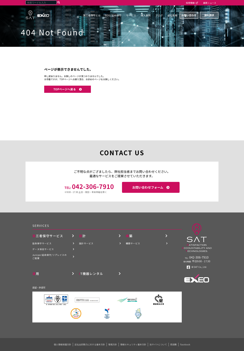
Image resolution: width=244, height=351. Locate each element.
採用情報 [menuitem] (190, 2)
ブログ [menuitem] (159, 15)
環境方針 (112, 344)
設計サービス (86, 243)
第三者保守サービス (47, 236)
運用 (35, 273)
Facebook (185, 344)
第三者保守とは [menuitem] (92, 15)
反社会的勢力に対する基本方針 (90, 344)
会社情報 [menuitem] (172, 15)
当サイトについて (158, 344)
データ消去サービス (43, 249)
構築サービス (133, 243)
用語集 (173, 344)
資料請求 (209, 15)
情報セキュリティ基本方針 (133, 344)
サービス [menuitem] (131, 15)
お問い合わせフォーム (147, 187)
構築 (129, 236)
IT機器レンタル (91, 273)
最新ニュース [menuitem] (209, 2)
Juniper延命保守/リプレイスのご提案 (49, 256)
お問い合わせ (188, 15)
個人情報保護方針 (62, 344)
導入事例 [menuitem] (146, 15)
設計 (82, 236)
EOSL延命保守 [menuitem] (113, 15)
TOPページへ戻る (64, 89)
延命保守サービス (42, 243)
